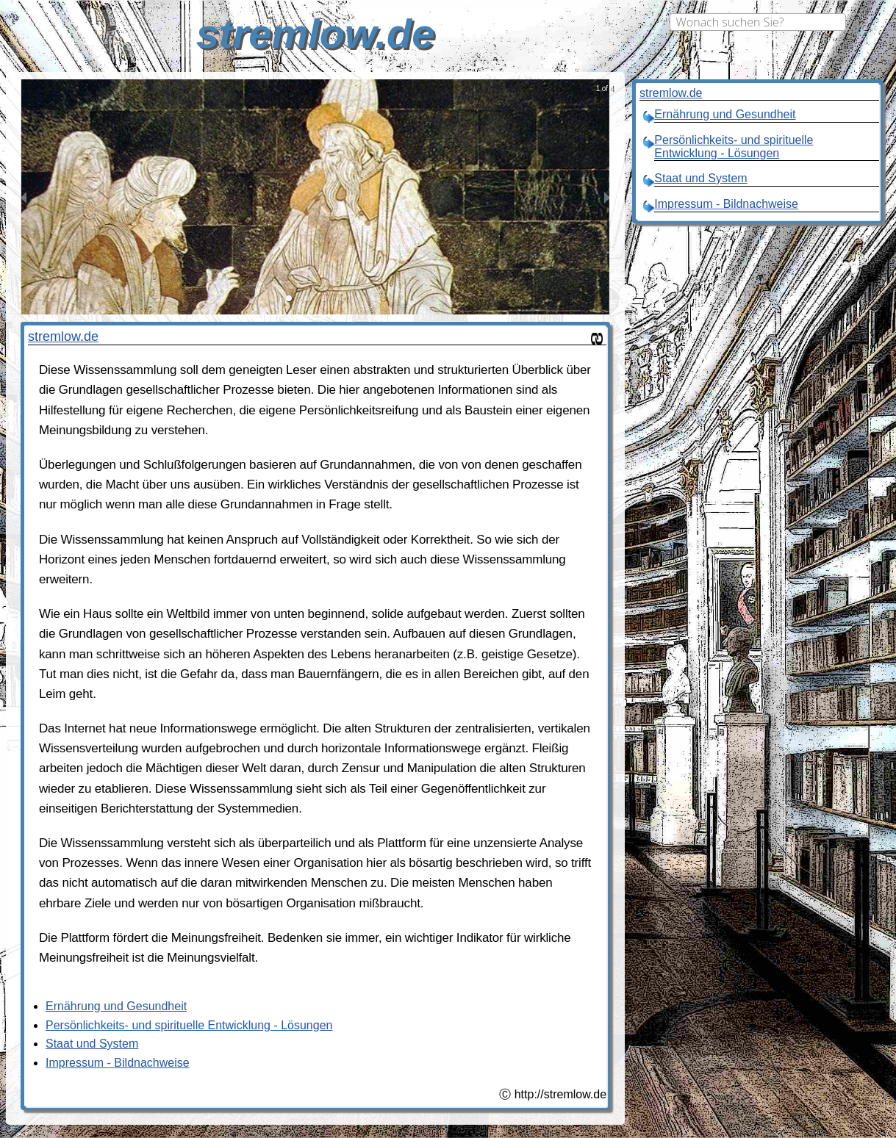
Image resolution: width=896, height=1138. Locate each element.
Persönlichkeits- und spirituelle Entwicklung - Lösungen (189, 1025)
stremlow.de (63, 336)
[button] (289, 298)
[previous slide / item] (23, 196)
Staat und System (92, 1043)
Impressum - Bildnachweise (118, 1062)
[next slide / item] (607, 196)
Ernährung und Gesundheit (116, 1006)
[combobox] (758, 22)
